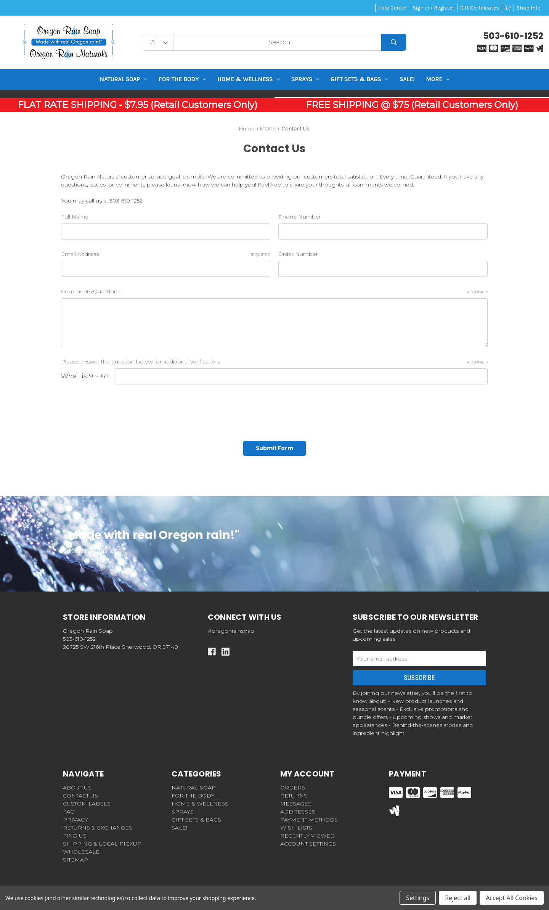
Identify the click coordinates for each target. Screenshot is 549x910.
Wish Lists (296, 827)
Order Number (298, 254)
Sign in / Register (433, 8)
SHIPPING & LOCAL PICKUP (102, 843)
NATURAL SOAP (123, 79)
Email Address (165, 254)
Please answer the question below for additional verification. (274, 361)
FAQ (69, 811)
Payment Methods (309, 819)
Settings (417, 898)
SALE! (407, 79)
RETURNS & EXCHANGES (97, 827)
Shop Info (529, 8)
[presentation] (119, 410)
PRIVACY (75, 819)
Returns (293, 795)
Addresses (297, 811)
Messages (295, 803)
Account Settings (308, 843)
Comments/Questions (274, 291)
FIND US (75, 835)
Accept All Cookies (512, 898)
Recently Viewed (307, 835)
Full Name (74, 216)
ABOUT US (77, 787)
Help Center (392, 8)
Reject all (457, 898)
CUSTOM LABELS (87, 803)
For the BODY (182, 79)
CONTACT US (80, 795)
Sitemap (75, 859)
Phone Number (299, 216)
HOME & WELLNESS (248, 79)
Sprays (305, 79)
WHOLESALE (81, 851)
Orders (292, 787)
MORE (437, 79)
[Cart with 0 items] (508, 8)
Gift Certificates (479, 8)
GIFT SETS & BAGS (359, 79)
